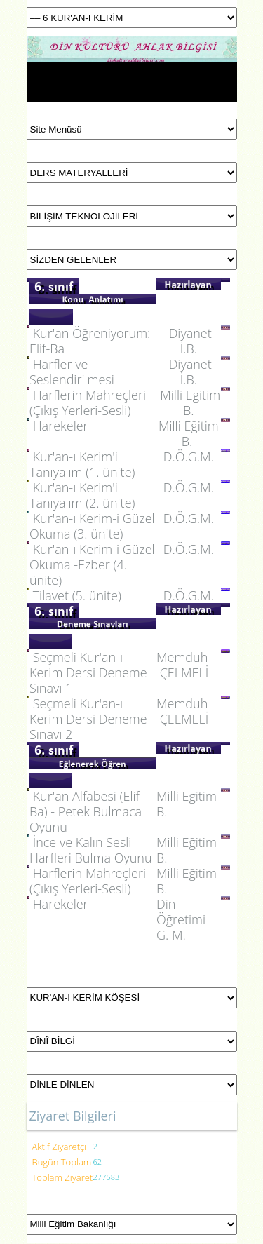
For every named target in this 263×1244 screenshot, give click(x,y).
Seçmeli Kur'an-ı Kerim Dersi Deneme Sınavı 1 (88, 672)
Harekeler (60, 425)
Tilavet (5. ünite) (77, 595)
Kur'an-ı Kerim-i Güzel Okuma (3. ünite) (92, 526)
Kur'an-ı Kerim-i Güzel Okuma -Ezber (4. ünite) (92, 564)
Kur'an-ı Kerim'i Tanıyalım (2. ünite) (82, 495)
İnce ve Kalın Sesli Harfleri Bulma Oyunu (90, 850)
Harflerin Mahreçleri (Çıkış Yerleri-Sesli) (87, 402)
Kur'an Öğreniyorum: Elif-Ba (89, 341)
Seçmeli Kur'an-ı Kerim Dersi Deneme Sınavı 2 (88, 719)
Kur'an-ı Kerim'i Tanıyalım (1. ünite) (82, 464)
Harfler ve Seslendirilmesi (71, 372)
